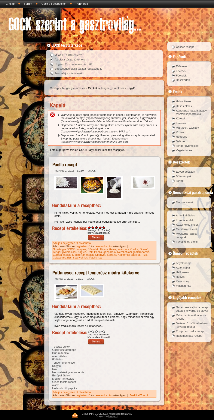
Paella (98, 252)
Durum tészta (60, 353)
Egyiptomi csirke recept (190, 331)
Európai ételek (62, 254)
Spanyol (100, 254)
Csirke (134, 249)
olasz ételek (59, 356)
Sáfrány (111, 254)
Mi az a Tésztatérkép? (68, 55)
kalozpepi (112, 416)
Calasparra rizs (62, 257)
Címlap (10, 3)
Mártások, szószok (187, 127)
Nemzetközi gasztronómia (133, 252)
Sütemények (183, 176)
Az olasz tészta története (70, 59)
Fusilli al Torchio (139, 395)
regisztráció (83, 246)
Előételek (181, 66)
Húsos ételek (108, 249)
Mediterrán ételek (83, 254)
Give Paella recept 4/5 (100, 227)
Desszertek (183, 80)
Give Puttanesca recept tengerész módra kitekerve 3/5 (96, 331)
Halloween (182, 272)
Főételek (93, 249)
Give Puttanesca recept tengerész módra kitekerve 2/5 (93, 331)
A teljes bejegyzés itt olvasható (72, 243)
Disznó (144, 249)
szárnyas (123, 249)
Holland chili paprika (64, 388)
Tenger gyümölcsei (73, 88)
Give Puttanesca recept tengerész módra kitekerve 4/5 (100, 331)
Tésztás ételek (61, 346)
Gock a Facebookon (54, 3)
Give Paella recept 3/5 (96, 227)
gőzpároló (109, 252)
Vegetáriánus (184, 150)
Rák (90, 252)
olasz (55, 385)
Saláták (180, 141)
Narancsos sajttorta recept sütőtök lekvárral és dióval (192, 309)
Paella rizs (95, 257)
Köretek (181, 118)
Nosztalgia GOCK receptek (69, 249)
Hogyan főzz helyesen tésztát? (73, 64)
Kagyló (82, 252)
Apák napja (183, 267)
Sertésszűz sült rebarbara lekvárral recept (192, 325)
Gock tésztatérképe (64, 349)
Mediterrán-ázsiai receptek (186, 235)
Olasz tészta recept (64, 381)
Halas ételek (183, 101)
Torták (179, 180)
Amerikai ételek (185, 215)
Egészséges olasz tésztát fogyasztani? (78, 68)
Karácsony (182, 281)
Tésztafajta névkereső (68, 73)
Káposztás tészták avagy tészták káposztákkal (191, 112)
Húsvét (180, 276)
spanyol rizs (80, 257)
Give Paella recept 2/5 (93, 227)
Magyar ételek (184, 202)
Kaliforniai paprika (129, 254)
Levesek (181, 71)
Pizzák (180, 132)
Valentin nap (183, 285)
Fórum (28, 3)
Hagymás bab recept (189, 335)
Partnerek (82, 3)
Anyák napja (183, 263)
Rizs (144, 254)
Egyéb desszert (185, 171)
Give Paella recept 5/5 (104, 227)
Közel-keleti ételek (187, 224)
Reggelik (181, 136)
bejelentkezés (103, 246)
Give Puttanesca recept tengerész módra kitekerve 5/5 (104, 331)
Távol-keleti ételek (187, 241)
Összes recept (185, 46)
